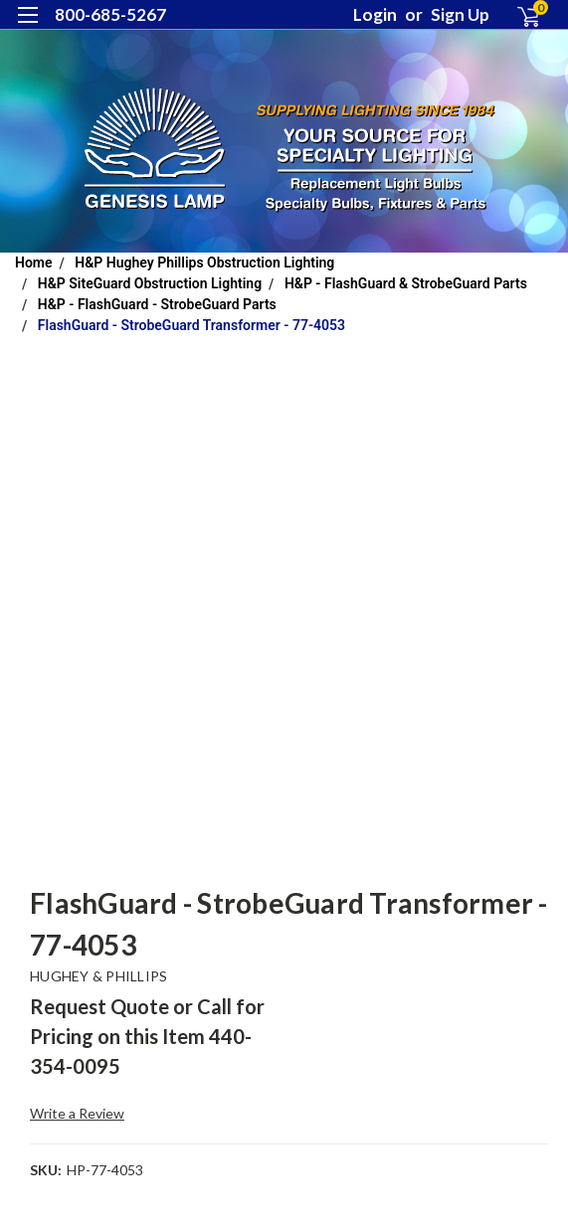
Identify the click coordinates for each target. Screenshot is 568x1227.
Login (375, 14)
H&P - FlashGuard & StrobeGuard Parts (405, 283)
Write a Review (77, 1113)
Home (34, 262)
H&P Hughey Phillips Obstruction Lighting (204, 262)
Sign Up (460, 14)
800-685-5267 (110, 14)
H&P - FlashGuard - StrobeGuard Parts (157, 304)
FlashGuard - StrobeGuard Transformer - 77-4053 (191, 325)
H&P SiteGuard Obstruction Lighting (150, 283)
